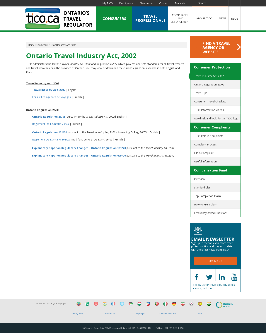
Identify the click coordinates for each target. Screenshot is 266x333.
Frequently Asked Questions (211, 213)
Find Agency (126, 3)
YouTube (73, 3)
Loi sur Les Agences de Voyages (51, 97)
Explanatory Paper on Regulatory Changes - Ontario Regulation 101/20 (79, 148)
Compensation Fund (210, 170)
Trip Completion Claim (207, 196)
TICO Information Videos (209, 110)
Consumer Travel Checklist (210, 101)
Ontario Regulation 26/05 (48, 116)
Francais (180, 3)
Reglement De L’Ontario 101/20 (51, 139)
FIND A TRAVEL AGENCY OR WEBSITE (216, 47)
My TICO (107, 3)
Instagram (91, 3)
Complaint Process (205, 144)
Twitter (55, 3)
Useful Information (205, 161)
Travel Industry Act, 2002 (48, 90)
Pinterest (82, 3)
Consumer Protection (212, 67)
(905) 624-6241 (147, 328)
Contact (164, 3)
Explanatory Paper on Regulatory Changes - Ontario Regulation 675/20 (79, 155)
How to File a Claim (205, 204)
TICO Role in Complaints (208, 136)
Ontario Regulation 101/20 (50, 132)
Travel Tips (200, 93)
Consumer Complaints (212, 127)
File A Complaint (204, 153)
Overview (199, 179)
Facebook (48, 3)
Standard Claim (203, 187)
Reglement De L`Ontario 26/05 (50, 124)
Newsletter (146, 3)
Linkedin (64, 3)
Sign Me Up (215, 260)
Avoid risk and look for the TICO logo (216, 118)
